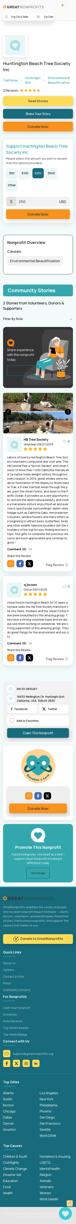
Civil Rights (11, 1162)
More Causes (49, 1199)
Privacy (54, 1217)
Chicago (9, 1111)
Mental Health (50, 1168)
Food (7, 1187)
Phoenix (46, 1111)
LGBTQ (45, 1162)
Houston (9, 1129)
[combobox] (23, 17)
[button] (62, 7)
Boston (8, 1105)
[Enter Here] (36, 201)
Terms (40, 1217)
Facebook (19, 709)
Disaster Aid (12, 1174)
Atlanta (8, 1093)
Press (7, 983)
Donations (10, 1014)
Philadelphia (48, 1105)
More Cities (48, 1135)
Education (10, 1181)
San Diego (47, 1117)
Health (8, 1193)
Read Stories (38, 101)
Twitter (50, 709)
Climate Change (15, 1168)
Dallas (7, 1117)
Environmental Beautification (35, 260)
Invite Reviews (12, 1021)
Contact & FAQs (13, 976)
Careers (8, 970)
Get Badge (38, 873)
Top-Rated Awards (16, 1028)
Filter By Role (13, 319)
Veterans (47, 1187)
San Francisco (50, 1123)
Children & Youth (15, 1156)
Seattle (45, 1129)
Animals (45, 1181)
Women (45, 1193)
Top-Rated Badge (15, 1034)
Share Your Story (38, 114)
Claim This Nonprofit (38, 733)
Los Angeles (49, 1093)
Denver (8, 1123)
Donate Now (38, 126)
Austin (7, 1099)
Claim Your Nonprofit (16, 1008)
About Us (9, 963)
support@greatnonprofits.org (28, 1053)
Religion (45, 1174)
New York (46, 1099)
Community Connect (17, 990)
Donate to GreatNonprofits (38, 939)
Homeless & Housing (55, 1156)
